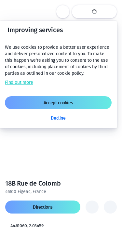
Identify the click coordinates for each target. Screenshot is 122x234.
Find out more (19, 82)
